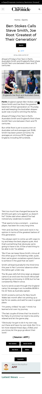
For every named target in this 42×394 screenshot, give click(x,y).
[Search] (39, 9)
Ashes (27, 350)
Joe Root (15, 350)
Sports (21, 45)
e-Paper (4, 2)
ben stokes (13, 343)
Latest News (10, 377)
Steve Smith (27, 343)
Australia (20, 359)
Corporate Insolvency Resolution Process (23, 2)
